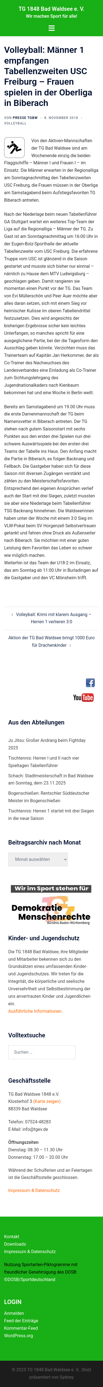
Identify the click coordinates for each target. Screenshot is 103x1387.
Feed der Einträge (21, 1320)
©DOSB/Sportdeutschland (29, 1279)
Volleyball (15, 123)
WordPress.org (18, 1335)
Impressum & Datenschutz (30, 1251)
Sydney (67, 1377)
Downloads (15, 1244)
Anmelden (14, 1313)
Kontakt (11, 1236)
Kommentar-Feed (21, 1328)
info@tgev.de (35, 1129)
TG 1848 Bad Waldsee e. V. (51, 9)
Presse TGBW (25, 118)
